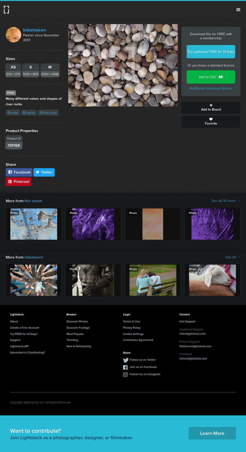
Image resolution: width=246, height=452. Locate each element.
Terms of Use (131, 321)
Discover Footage (78, 328)
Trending (72, 340)
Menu (238, 9)
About (14, 321)
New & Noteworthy (79, 346)
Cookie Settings (133, 334)
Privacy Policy (132, 328)
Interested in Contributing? (27, 352)
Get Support (187, 321)
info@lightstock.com (192, 334)
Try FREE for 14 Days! (23, 334)
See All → (233, 257)
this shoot (33, 201)
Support (15, 340)
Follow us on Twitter (143, 360)
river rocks (48, 113)
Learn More (212, 433)
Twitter (44, 172)
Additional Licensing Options (211, 88)
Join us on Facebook (143, 367)
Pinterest (18, 181)
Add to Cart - (211, 77)
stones (29, 113)
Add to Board (210, 108)
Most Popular (75, 334)
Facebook (19, 172)
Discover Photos (77, 321)
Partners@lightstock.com (195, 346)
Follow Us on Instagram (145, 374)
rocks (13, 113)
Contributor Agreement (138, 340)
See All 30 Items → (226, 201)
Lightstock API (19, 346)
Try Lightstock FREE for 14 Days (210, 51)
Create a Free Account (24, 328)
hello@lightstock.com (193, 358)
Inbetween (34, 29)
